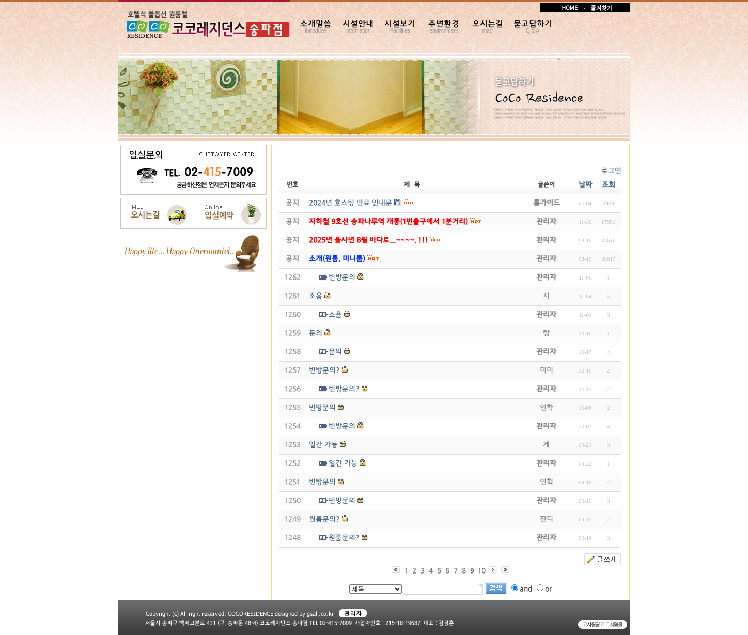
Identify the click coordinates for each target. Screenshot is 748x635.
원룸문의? (324, 519)
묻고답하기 (532, 27)
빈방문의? (324, 371)
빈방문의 (342, 278)
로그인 (611, 171)
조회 (608, 185)
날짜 (585, 185)
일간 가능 (323, 445)
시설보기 (399, 27)
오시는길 (487, 27)
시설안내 (357, 27)
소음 (315, 296)
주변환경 (443, 27)
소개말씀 (315, 27)
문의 (315, 333)
